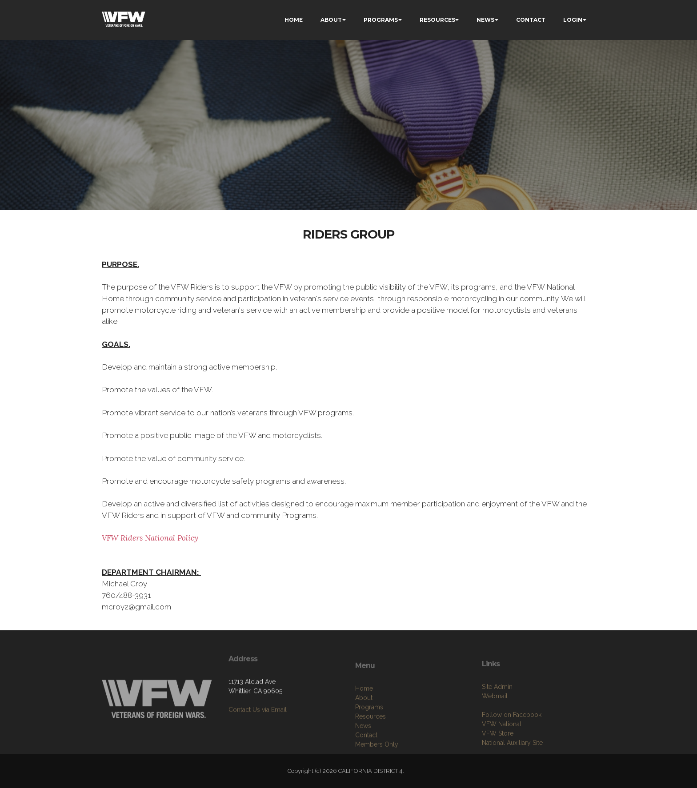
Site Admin (497, 716)
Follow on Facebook (511, 744)
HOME (293, 19)
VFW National (501, 753)
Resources (370, 749)
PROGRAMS (381, 19)
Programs (369, 740)
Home (364, 721)
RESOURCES (437, 19)
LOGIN (572, 19)
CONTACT (530, 19)
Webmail (495, 725)
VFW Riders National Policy (150, 538)
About (364, 730)
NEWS (485, 19)
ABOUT (331, 19)
